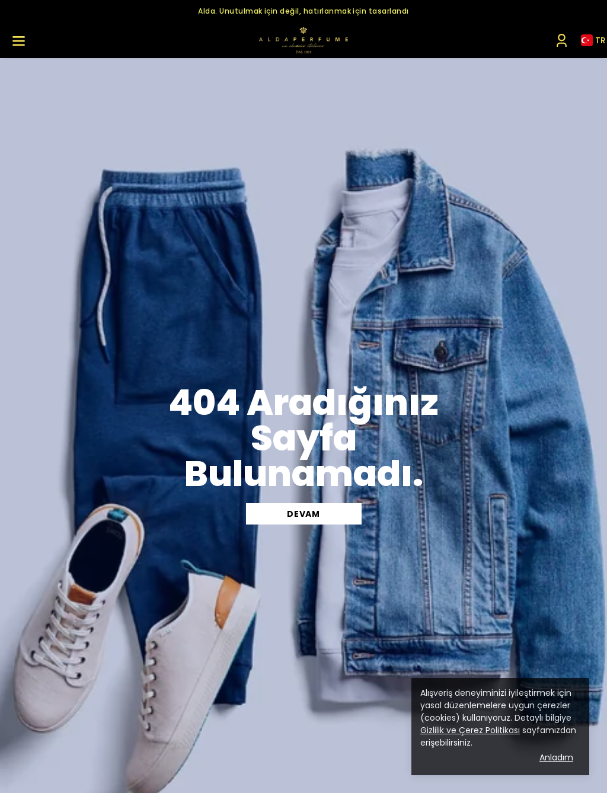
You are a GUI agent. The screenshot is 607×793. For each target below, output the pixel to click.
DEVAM (303, 514)
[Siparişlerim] (561, 40)
